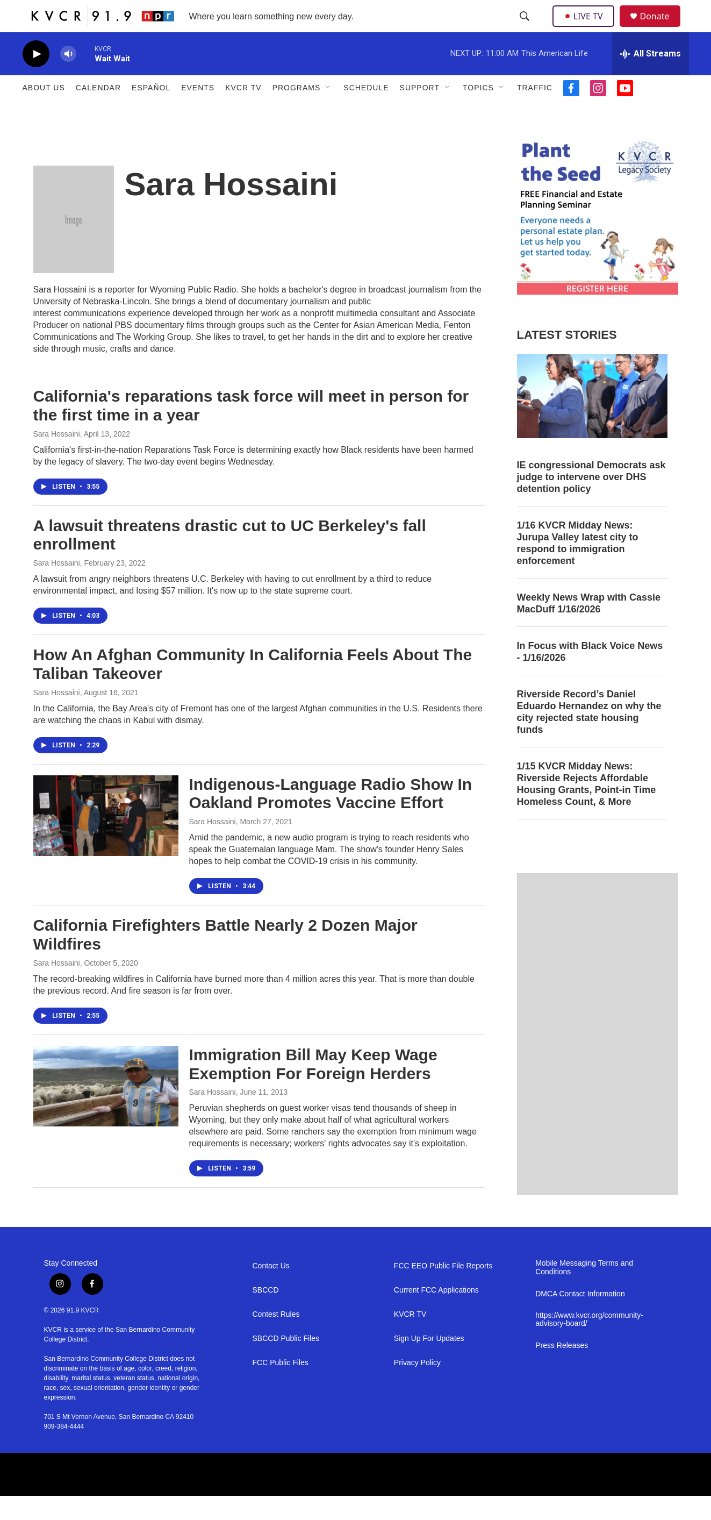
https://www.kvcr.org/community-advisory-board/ (589, 1344)
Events (197, 112)
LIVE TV (586, 28)
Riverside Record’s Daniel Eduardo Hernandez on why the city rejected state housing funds (589, 736)
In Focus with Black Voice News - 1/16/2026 (590, 676)
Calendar (98, 112)
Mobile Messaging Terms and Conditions (584, 1291)
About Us (44, 112)
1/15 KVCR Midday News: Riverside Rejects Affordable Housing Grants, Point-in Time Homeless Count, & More (586, 808)
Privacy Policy (417, 1387)
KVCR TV (243, 112)
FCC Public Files (280, 1387)
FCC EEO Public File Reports (443, 1290)
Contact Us (271, 1290)
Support (420, 112)
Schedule (366, 112)
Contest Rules (276, 1339)
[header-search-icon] (525, 28)
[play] (36, 78)
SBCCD (266, 1314)
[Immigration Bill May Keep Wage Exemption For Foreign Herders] (105, 1110)
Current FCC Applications (436, 1314)
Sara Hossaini (56, 458)
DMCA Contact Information (580, 1318)
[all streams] (650, 77)
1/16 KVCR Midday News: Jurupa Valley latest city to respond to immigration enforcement (577, 567)
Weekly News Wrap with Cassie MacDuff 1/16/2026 (588, 627)
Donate (661, 28)
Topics (478, 112)
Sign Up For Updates (429, 1363)
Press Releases (561, 1370)
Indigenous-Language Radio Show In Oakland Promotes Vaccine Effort (330, 818)
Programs (296, 112)
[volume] (68, 78)
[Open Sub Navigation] (328, 112)
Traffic (534, 112)
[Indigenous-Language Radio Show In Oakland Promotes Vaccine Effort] (105, 840)
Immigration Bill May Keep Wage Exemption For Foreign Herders (313, 1088)
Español (151, 112)
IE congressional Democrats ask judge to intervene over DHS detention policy (591, 501)
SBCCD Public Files (286, 1363)
